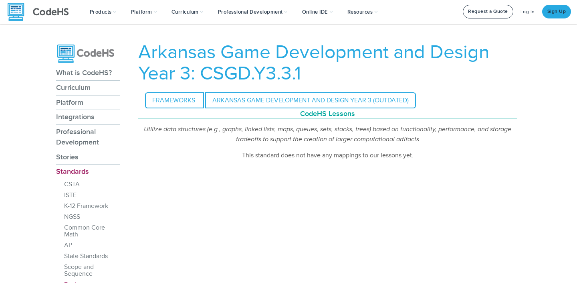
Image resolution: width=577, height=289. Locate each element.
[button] (103, 12)
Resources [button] (362, 12)
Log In (528, 12)
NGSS (72, 217)
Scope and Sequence (79, 270)
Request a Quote (488, 11)
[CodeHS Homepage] (41, 12)
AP (68, 245)
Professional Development (77, 137)
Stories (67, 157)
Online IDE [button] (317, 12)
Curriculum (73, 87)
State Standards (86, 256)
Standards (72, 171)
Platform (69, 102)
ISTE (70, 195)
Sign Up (556, 11)
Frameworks (174, 100)
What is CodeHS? (84, 72)
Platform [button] (144, 12)
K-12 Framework (86, 206)
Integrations (75, 116)
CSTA (72, 184)
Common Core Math (84, 231)
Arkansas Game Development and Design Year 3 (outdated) (310, 100)
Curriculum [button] (187, 12)
